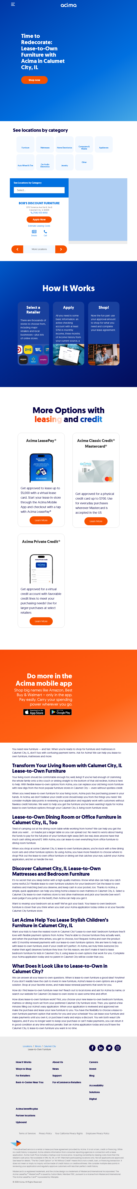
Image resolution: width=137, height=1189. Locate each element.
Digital (93, 1099)
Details (34, 233)
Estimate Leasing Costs (39, 225)
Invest (92, 1069)
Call (45, 233)
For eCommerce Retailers (66, 1082)
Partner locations (25, 1115)
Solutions (94, 1092)
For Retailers (23, 1075)
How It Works (23, 1062)
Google (61, 713)
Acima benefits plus (27, 1108)
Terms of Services (27, 1133)
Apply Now (39, 219)
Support (57, 1075)
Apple (35, 713)
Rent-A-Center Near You (29, 1082)
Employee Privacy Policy (97, 1133)
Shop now (34, 80)
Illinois (38, 1046)
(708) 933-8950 (40, 212)
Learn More (41, 520)
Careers (93, 1062)
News (55, 1069)
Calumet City (50, 1046)
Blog (91, 1075)
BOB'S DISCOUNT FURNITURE (39, 203)
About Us (57, 1062)
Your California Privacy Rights (69, 1133)
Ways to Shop (23, 1069)
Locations (27, 1046)
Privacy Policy (45, 1133)
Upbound (21, 1122)
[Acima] (68, 7)
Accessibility (96, 1085)
